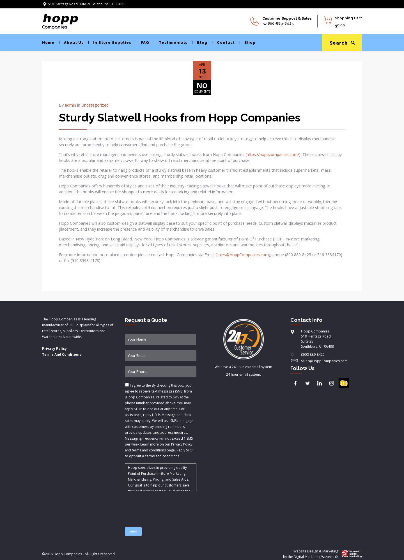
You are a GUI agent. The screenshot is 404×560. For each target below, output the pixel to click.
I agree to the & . (159, 420)
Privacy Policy (54, 348)
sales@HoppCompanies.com (243, 254)
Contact (223, 42)
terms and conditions (162, 456)
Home (48, 42)
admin (70, 105)
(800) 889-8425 (313, 354)
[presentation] (167, 506)
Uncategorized (95, 105)
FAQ (142, 42)
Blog (199, 42)
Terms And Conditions (61, 354)
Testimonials (170, 42)
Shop (248, 42)
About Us (71, 42)
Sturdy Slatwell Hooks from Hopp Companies (179, 117)
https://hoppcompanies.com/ (273, 154)
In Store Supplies (109, 42)
